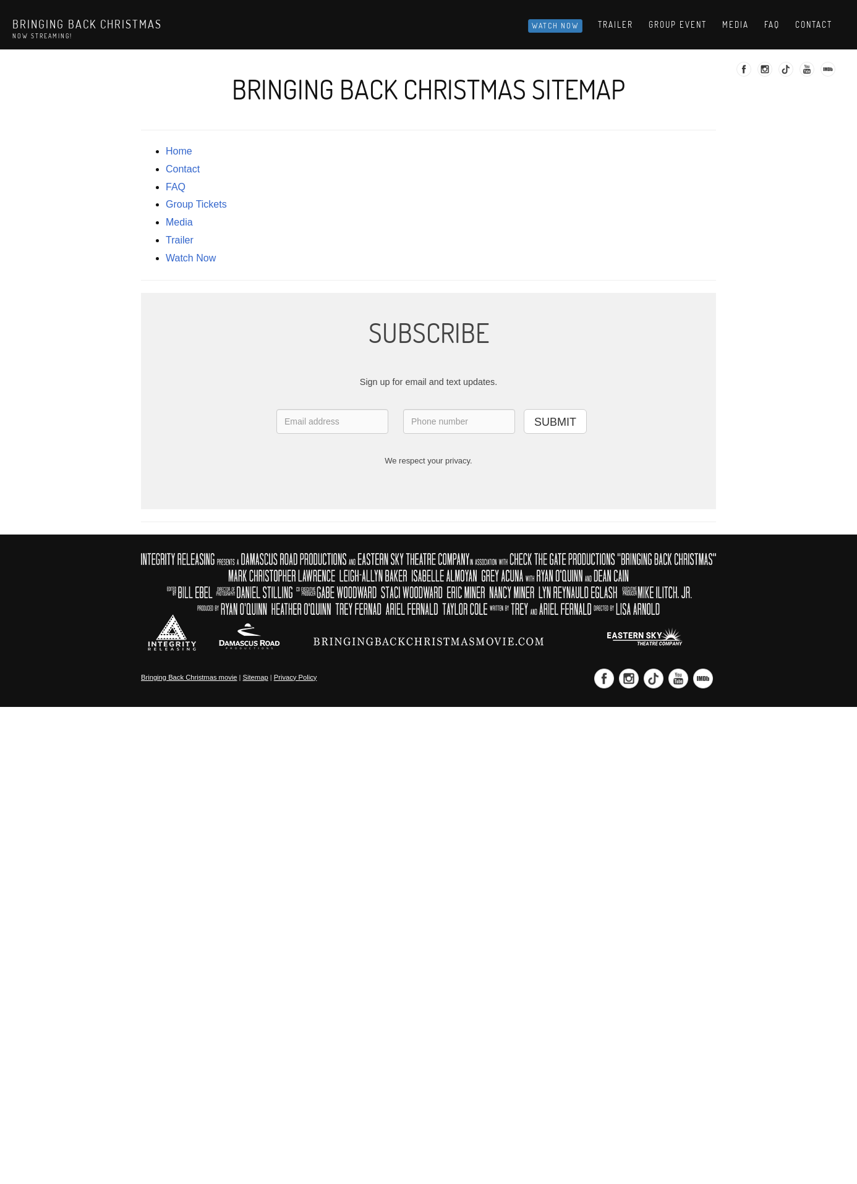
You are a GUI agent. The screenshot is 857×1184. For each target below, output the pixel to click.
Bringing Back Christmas (87, 24)
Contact (813, 25)
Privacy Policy (295, 677)
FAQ (175, 187)
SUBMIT (555, 422)
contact (183, 169)
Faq (772, 25)
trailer (180, 240)
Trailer (615, 25)
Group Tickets (196, 204)
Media (735, 25)
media (179, 222)
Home (179, 151)
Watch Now (555, 25)
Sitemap (255, 677)
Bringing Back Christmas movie (189, 677)
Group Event (678, 25)
